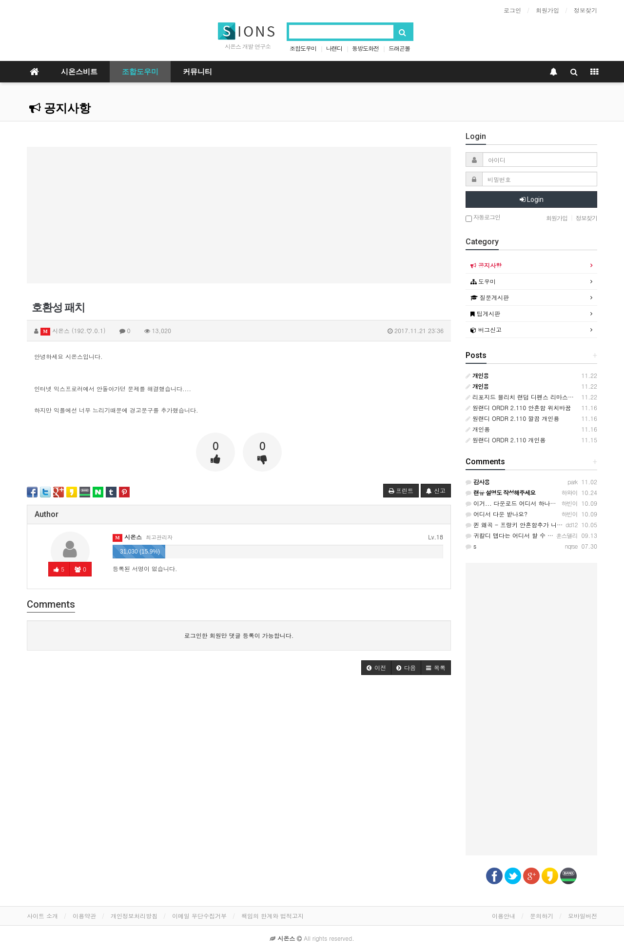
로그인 (512, 10)
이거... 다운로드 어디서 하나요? (513, 503)
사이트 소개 (42, 915)
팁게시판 (485, 313)
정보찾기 (585, 10)
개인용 (478, 429)
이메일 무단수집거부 (199, 915)
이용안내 (503, 915)
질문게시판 (489, 297)
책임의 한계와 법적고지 (272, 915)
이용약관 (84, 915)
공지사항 (60, 108)
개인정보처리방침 (134, 915)
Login (532, 199)
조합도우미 (303, 48)
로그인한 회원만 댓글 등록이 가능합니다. (239, 635)
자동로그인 (483, 218)
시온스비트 (79, 71)
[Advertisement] (239, 215)
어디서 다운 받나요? (496, 514)
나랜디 (334, 48)
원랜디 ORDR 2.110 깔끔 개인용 (512, 418)
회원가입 (547, 10)
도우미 (483, 281)
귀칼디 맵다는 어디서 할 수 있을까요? (520, 535)
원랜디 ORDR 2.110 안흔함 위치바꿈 (518, 407)
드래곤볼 (399, 48)
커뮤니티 (197, 71)
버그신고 (486, 329)
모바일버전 (582, 915)
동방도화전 (365, 48)
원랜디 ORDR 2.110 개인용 (506, 440)
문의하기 (541, 915)
